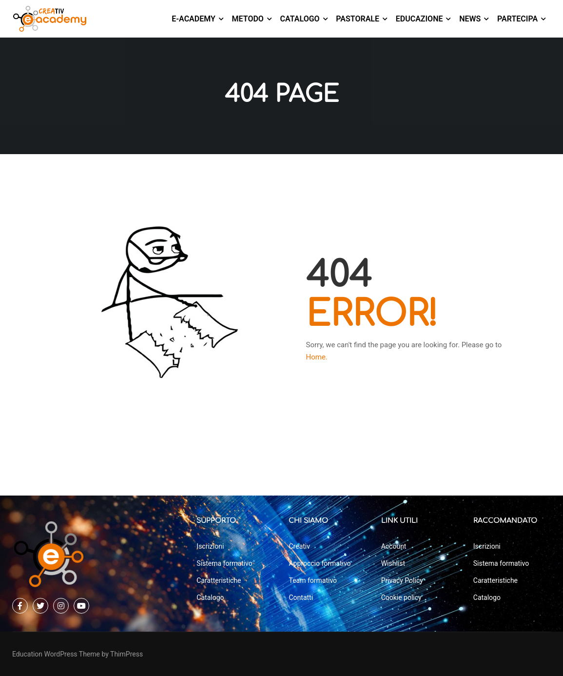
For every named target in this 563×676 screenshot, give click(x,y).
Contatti (301, 597)
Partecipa (517, 18)
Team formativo (313, 580)
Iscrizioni (210, 546)
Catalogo (300, 18)
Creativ (299, 546)
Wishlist (393, 563)
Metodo (248, 18)
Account (394, 546)
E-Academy (193, 18)
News (470, 18)
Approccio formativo (319, 563)
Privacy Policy (402, 580)
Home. (317, 359)
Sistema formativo (224, 563)
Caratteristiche (218, 580)
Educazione (419, 18)
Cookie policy (401, 597)
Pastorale (357, 18)
